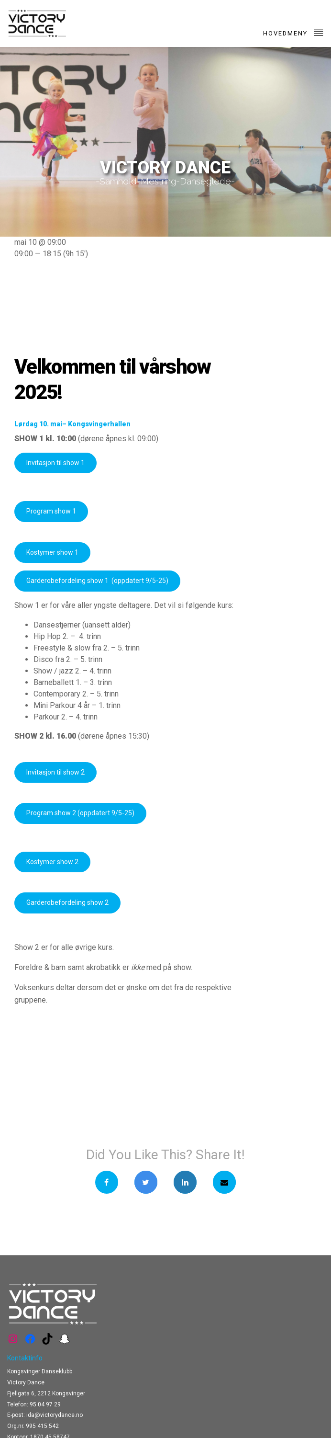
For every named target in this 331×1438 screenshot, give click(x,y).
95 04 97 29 (45, 1404)
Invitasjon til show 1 (55, 463)
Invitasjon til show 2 (55, 772)
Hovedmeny (293, 32)
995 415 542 (42, 1426)
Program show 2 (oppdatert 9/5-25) (80, 813)
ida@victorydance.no (54, 1415)
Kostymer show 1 (52, 552)
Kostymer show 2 (52, 862)
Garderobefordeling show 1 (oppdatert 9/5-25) (97, 580)
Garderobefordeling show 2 (67, 902)
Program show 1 (51, 511)
